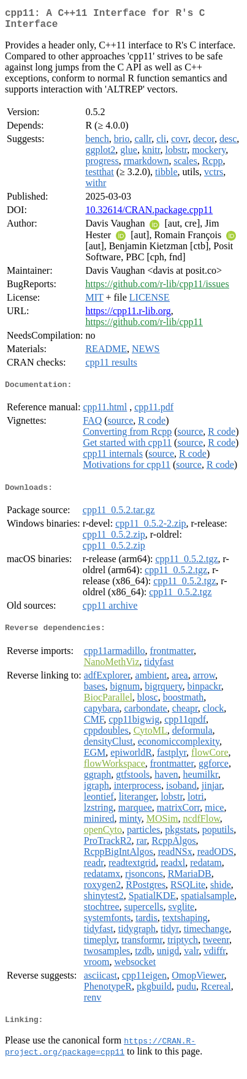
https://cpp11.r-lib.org (127, 315)
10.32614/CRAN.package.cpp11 (149, 214)
